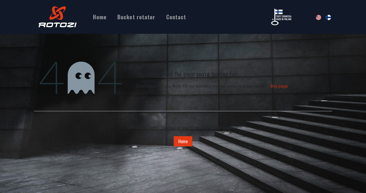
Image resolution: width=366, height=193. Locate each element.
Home (183, 141)
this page (279, 86)
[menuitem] (99, 17)
